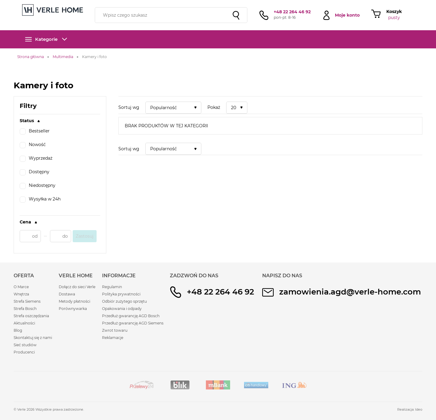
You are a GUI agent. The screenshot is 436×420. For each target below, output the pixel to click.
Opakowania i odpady (122, 308)
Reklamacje (112, 337)
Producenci (24, 352)
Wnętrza (21, 294)
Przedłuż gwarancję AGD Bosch (131, 316)
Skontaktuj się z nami (33, 337)
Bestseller (35, 132)
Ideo (418, 409)
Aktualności (24, 323)
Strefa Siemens (27, 301)
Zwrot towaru (114, 330)
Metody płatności (74, 301)
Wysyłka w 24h (40, 200)
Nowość (33, 145)
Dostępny (34, 172)
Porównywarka (73, 308)
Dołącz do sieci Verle (77, 287)
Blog (18, 330)
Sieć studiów (25, 345)
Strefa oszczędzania (31, 316)
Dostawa (67, 294)
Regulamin (112, 287)
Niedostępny (37, 186)
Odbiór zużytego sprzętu (124, 301)
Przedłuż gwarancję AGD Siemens (133, 323)
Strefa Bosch (25, 308)
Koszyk (394, 11)
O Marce (21, 287)
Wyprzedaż (36, 159)
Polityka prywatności (121, 294)
